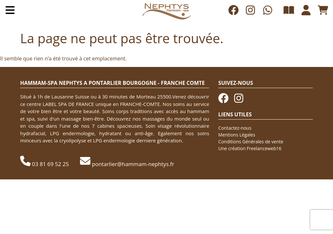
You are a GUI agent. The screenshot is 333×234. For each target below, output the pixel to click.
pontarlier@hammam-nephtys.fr (133, 164)
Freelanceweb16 (264, 148)
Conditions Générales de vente (250, 141)
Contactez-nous (234, 128)
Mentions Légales (236, 135)
